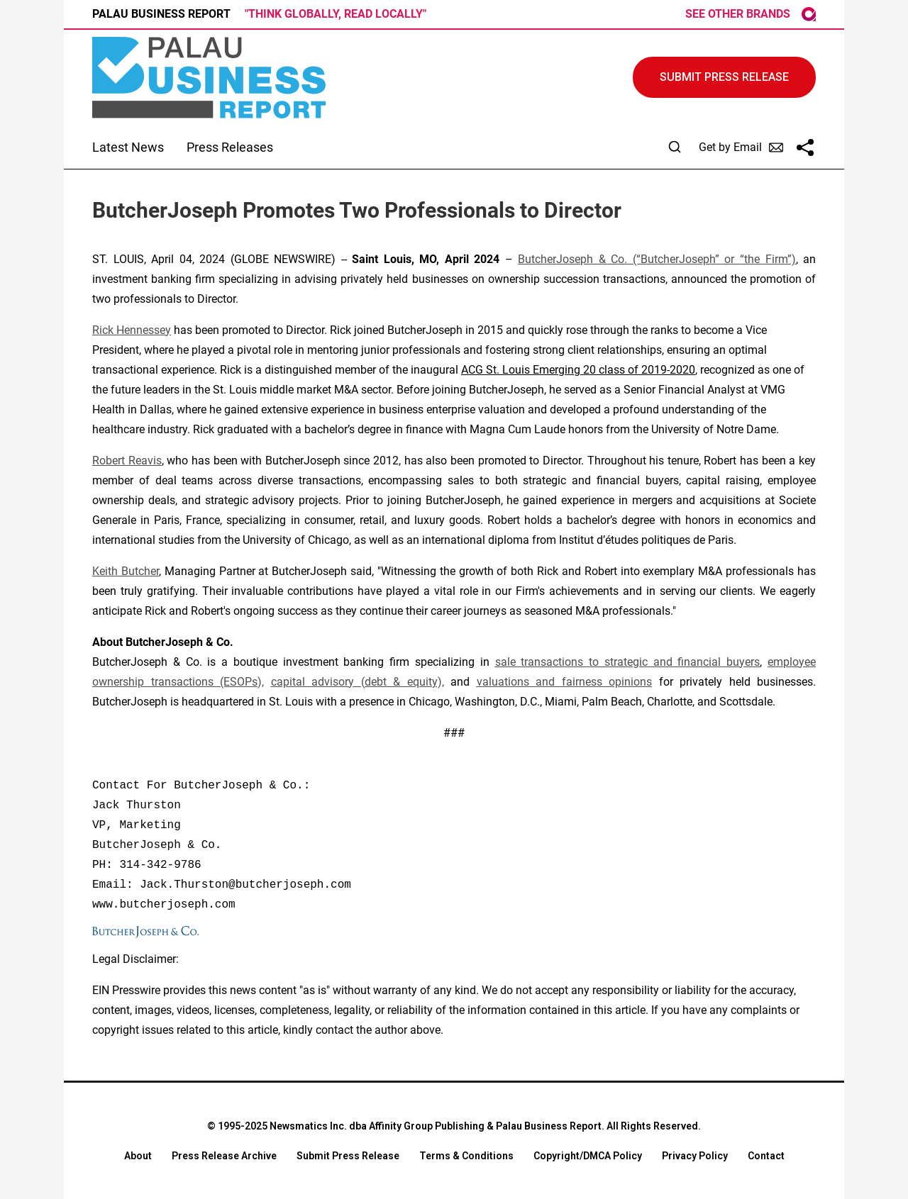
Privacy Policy (695, 1155)
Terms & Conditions (466, 1155)
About (138, 1155)
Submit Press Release (348, 1155)
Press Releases (230, 147)
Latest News (128, 147)
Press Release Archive (224, 1155)
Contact (766, 1155)
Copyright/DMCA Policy (587, 1155)
